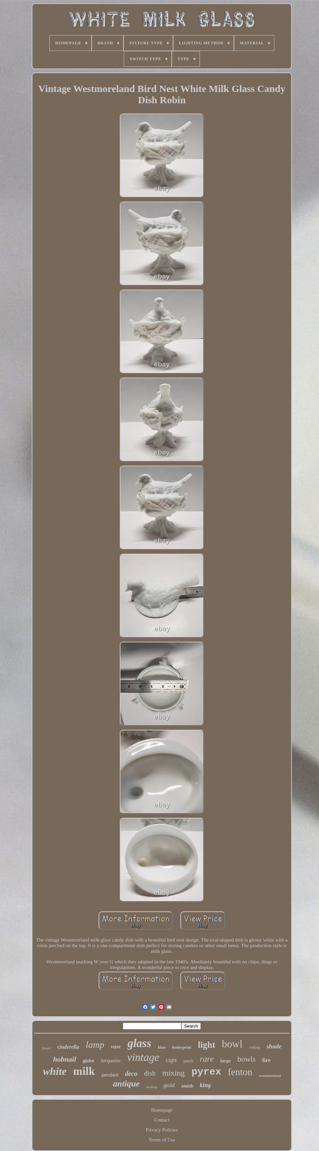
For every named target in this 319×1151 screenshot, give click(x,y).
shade (273, 1046)
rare (207, 1058)
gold (169, 1085)
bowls (246, 1059)
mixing (173, 1073)
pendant (110, 1075)
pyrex (206, 1072)
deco (131, 1073)
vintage (143, 1057)
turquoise (110, 1060)
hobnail (64, 1059)
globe (88, 1060)
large (225, 1060)
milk (84, 1071)
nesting (151, 1087)
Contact (162, 1120)
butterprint (181, 1047)
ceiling (254, 1047)
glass (139, 1043)
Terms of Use (162, 1139)
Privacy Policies (162, 1129)
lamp (95, 1044)
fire (266, 1060)
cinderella (68, 1047)
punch (188, 1061)
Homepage (162, 1110)
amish (187, 1085)
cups (171, 1060)
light (206, 1045)
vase (116, 1046)
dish (150, 1073)
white (55, 1071)
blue (161, 1047)
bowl (232, 1044)
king (205, 1085)
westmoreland (270, 1076)
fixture (46, 1048)
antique (126, 1083)
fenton (240, 1072)
